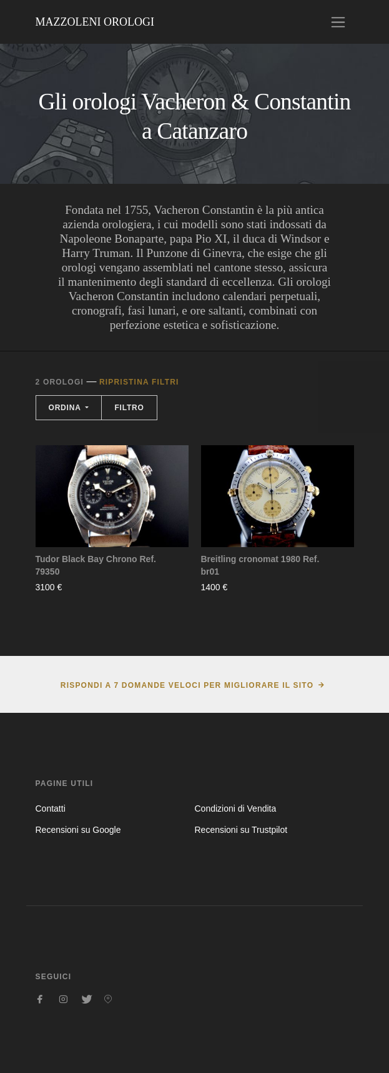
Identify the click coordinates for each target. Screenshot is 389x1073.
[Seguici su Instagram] (63, 999)
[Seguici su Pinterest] (108, 999)
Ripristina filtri (139, 382)
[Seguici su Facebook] (40, 999)
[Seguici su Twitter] (85, 999)
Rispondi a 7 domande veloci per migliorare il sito (187, 685)
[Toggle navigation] (338, 22)
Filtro (129, 407)
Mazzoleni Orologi (95, 22)
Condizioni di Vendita (236, 808)
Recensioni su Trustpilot (241, 830)
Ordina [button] (66, 407)
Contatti (51, 808)
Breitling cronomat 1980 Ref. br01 (260, 565)
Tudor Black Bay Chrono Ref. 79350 (96, 565)
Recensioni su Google (78, 830)
